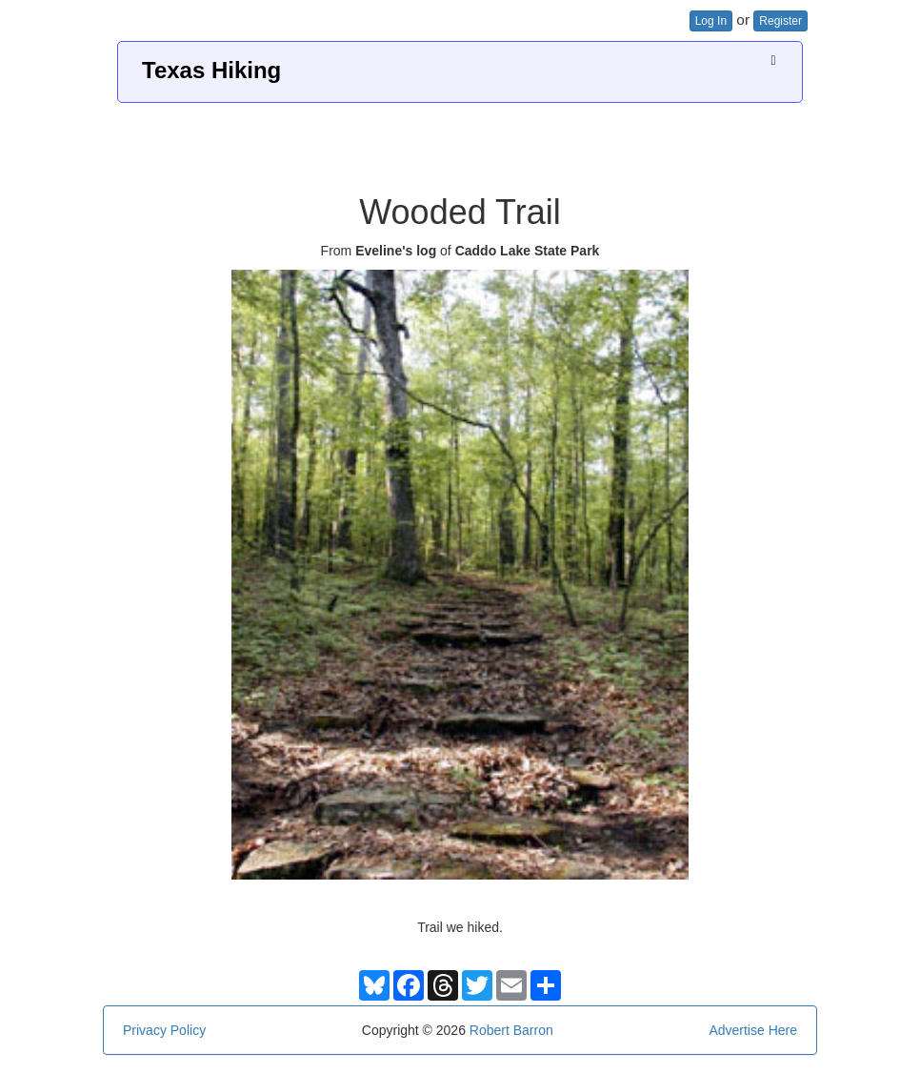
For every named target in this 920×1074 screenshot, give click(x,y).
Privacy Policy (164, 1030)
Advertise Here (753, 1030)
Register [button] (780, 21)
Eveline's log (395, 250)
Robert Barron (511, 1030)
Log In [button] (711, 21)
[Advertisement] (460, 141)
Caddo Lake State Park (527, 250)
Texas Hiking (211, 70)
